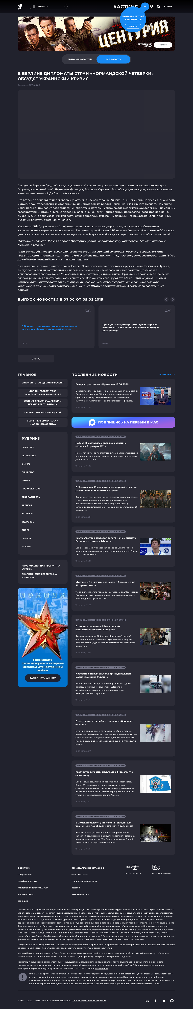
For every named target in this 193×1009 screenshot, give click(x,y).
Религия (27, 505)
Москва (26, 546)
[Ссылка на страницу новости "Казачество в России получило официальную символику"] (123, 783)
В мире (36, 358)
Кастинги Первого (27, 894)
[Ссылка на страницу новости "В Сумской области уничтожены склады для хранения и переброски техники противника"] (123, 833)
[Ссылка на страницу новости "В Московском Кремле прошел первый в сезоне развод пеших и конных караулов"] (123, 499)
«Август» (104, 932)
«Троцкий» (40, 936)
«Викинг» (29, 936)
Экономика (29, 455)
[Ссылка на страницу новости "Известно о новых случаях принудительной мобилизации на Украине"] (123, 684)
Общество (28, 472)
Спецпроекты (24, 875)
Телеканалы (101, 968)
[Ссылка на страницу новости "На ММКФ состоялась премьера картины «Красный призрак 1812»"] (123, 452)
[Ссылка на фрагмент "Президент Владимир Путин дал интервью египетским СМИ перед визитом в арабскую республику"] (136, 326)
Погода (26, 538)
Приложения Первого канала (33, 888)
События (76, 888)
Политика (28, 447)
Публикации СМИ (80, 894)
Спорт (25, 530)
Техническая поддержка (84, 881)
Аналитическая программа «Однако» (39, 576)
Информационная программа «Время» (41, 567)
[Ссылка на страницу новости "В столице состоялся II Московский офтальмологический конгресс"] (123, 636)
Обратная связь (80, 875)
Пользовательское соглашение (88, 868)
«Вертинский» (66, 936)
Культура (27, 513)
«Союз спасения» (150, 932)
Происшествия (31, 488)
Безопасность (31, 497)
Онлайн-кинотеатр (27, 881)
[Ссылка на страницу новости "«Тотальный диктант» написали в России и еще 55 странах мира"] (123, 591)
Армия (26, 480)
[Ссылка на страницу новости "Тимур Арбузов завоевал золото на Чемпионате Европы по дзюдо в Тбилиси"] (123, 546)
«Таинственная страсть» (87, 936)
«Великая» (52, 936)
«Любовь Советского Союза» (125, 932)
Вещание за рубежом (161, 869)
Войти (168, 6)
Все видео (23, 901)
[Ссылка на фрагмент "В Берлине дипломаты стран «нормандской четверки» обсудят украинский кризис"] (56, 326)
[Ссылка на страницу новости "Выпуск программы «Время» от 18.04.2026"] (123, 396)
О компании (24, 868)
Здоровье (28, 522)
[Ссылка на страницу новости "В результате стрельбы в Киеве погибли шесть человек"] (123, 733)
